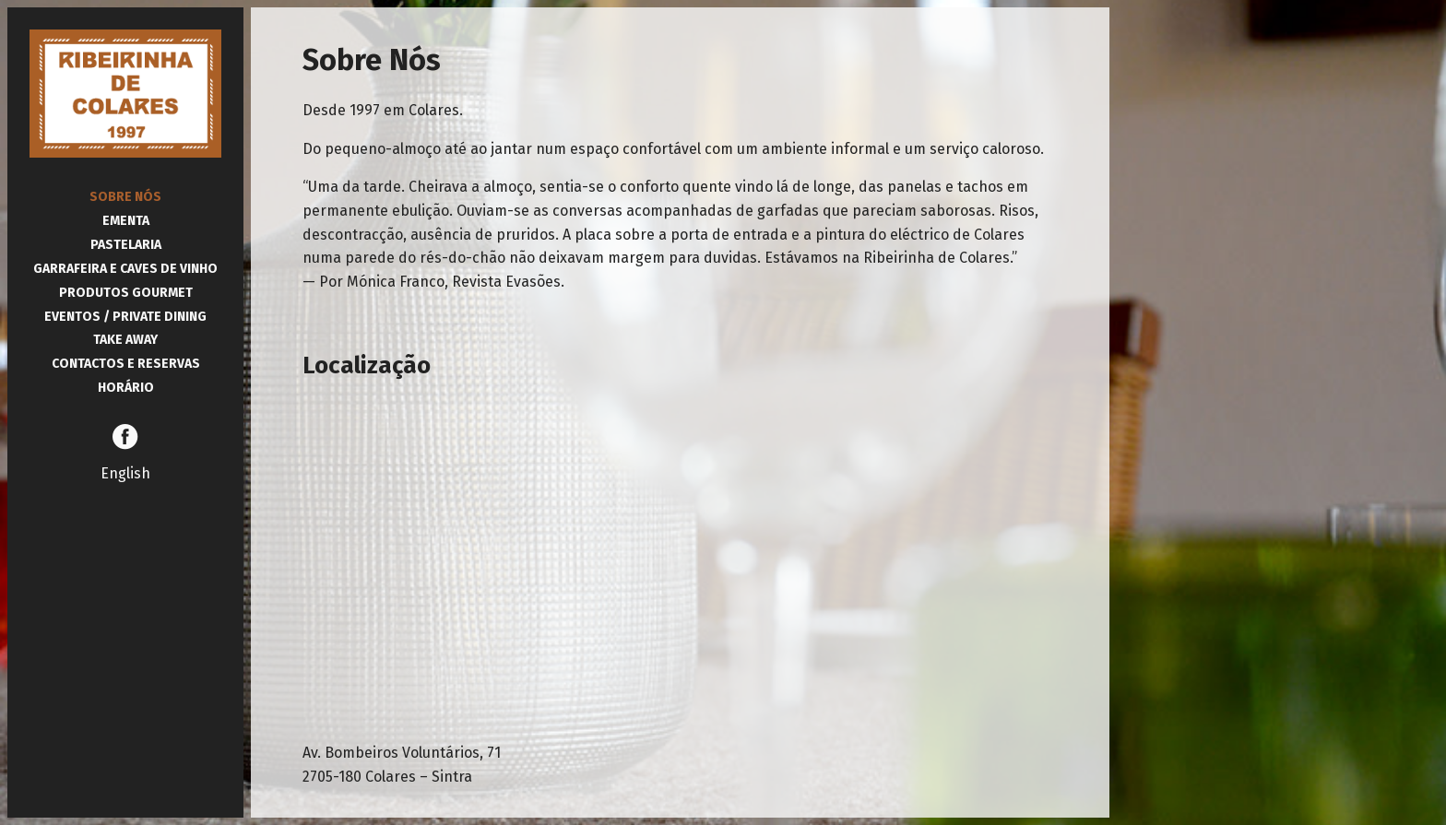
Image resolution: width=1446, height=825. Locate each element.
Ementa (125, 221)
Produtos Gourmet (126, 293)
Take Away (125, 340)
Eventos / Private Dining (125, 316)
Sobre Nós (125, 197)
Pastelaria (125, 245)
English (125, 473)
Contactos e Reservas (126, 363)
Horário (126, 387)
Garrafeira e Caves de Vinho (125, 269)
